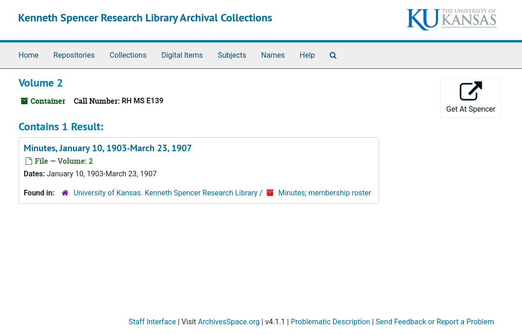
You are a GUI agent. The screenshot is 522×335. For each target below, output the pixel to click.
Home (29, 55)
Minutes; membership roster (324, 192)
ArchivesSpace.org (229, 321)
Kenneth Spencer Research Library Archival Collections (145, 17)
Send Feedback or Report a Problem (435, 321)
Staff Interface (152, 321)
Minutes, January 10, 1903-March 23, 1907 (108, 148)
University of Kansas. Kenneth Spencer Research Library (165, 192)
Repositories (74, 55)
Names (273, 55)
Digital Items (181, 55)
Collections (128, 55)
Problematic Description (330, 321)
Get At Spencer (471, 97)
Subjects (232, 55)
